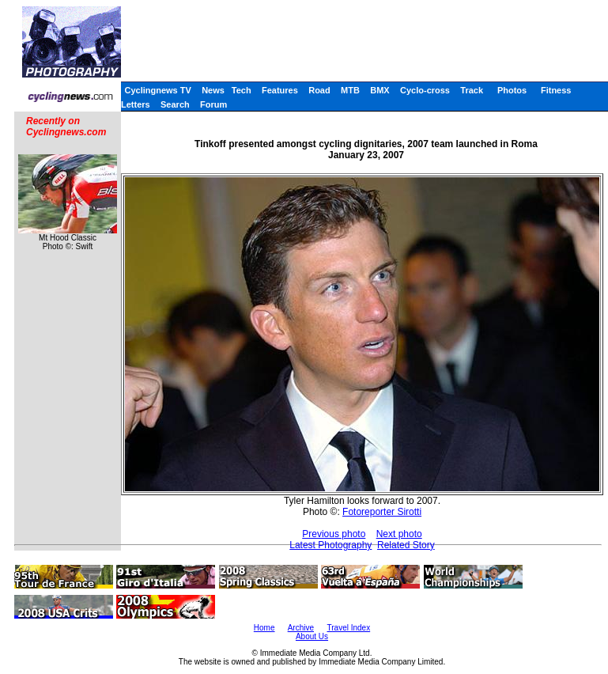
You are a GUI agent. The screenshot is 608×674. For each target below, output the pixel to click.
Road (319, 90)
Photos (512, 90)
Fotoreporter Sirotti (381, 511)
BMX (379, 90)
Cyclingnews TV (157, 90)
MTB (350, 90)
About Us (312, 636)
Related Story (406, 545)
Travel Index (349, 627)
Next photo (399, 534)
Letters (135, 104)
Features (280, 90)
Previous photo (333, 534)
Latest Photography (330, 545)
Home (264, 627)
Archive (301, 627)
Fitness (556, 90)
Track (471, 90)
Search (175, 104)
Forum (213, 104)
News (213, 90)
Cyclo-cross (425, 90)
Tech (241, 90)
